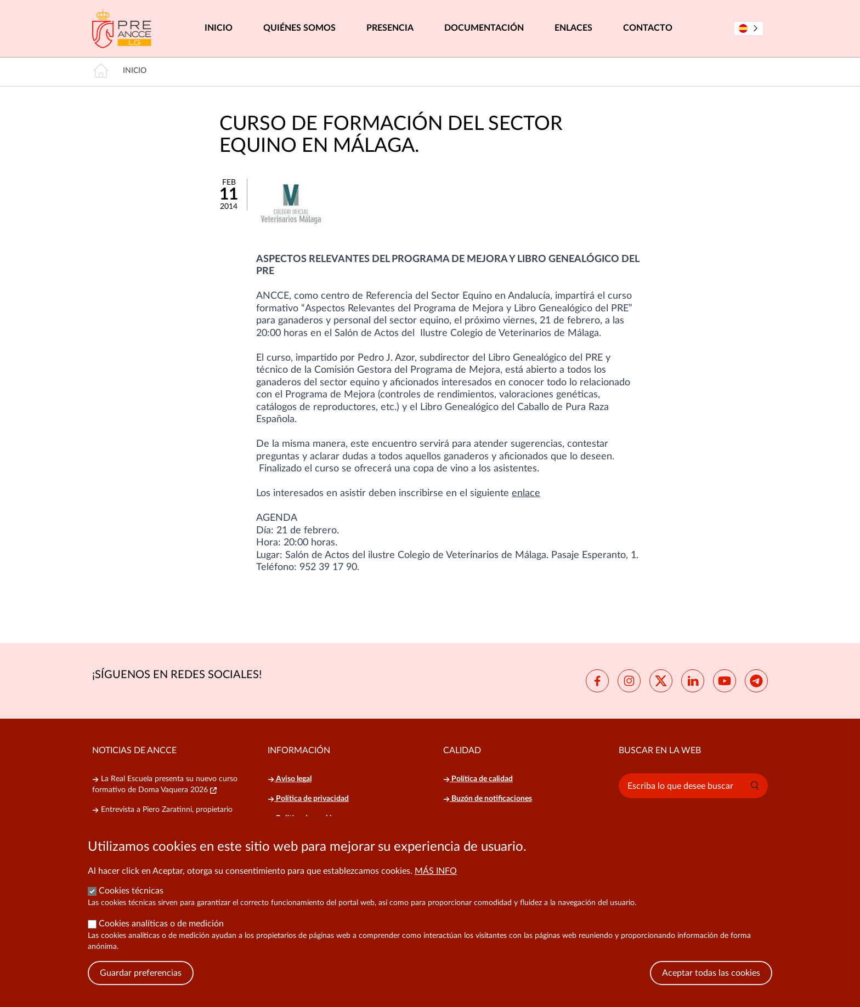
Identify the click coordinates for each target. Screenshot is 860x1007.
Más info (436, 882)
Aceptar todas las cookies (711, 984)
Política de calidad (478, 779)
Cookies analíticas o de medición (161, 934)
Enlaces (573, 28)
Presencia (390, 28)
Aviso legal (290, 779)
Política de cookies (303, 818)
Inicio (219, 28)
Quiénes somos (299, 28)
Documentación (484, 28)
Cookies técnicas (131, 901)
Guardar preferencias (141, 984)
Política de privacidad (308, 799)
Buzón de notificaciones (487, 799)
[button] (754, 785)
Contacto (647, 28)
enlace (526, 493)
